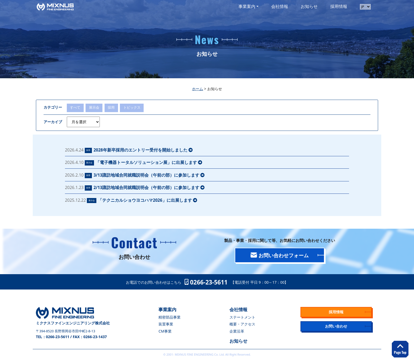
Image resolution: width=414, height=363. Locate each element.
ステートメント (242, 317)
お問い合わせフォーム (279, 255)
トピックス (131, 107)
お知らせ (309, 6)
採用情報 (338, 6)
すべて (75, 107)
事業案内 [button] (246, 6)
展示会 (94, 107)
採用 (111, 107)
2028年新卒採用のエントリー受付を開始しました (143, 150)
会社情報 (279, 6)
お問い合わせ (336, 326)
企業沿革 (236, 331)
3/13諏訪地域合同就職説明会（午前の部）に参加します (149, 175)
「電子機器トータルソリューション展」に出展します (149, 162)
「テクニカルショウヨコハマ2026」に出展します (147, 200)
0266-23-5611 (206, 282)
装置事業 (165, 324)
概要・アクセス (242, 324)
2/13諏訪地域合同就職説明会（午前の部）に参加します (149, 187)
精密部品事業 (169, 317)
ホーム (197, 88)
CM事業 (164, 331)
